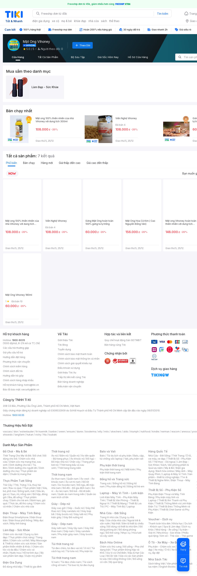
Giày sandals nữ (70, 511)
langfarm (20, 434)
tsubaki (52, 434)
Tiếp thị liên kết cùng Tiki (72, 377)
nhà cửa (93, 21)
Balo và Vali (108, 451)
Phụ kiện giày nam (68, 534)
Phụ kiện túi (86, 551)
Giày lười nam (58, 528)
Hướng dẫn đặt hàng (14, 357)
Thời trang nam (61, 474)
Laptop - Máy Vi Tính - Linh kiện (121, 493)
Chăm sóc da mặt (13, 534)
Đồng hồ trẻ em (135, 486)
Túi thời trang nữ (62, 544)
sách (104, 21)
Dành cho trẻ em (19, 500)
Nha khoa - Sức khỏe (168, 532)
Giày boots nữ (64, 514)
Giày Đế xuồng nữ (73, 517)
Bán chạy (29, 162)
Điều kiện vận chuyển (69, 386)
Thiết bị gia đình (33, 566)
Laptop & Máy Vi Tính (174, 474)
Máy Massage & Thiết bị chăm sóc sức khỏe (25, 542)
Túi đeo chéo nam (71, 562)
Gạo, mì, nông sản (21, 494)
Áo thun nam (58, 478)
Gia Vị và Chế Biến (116, 552)
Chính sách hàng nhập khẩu (18, 380)
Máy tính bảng (18, 523)
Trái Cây (7, 484)
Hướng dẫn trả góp (13, 375)
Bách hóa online (165, 471)
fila (45, 434)
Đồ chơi (37, 455)
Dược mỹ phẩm (33, 555)
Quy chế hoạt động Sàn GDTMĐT (123, 340)
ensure (71, 431)
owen (62, 431)
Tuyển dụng (64, 349)
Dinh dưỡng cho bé (20, 464)
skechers (116, 431)
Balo (102, 455)
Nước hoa (15, 552)
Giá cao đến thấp (97, 162)
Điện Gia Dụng (12, 562)
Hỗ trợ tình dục (31, 552)
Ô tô (167, 549)
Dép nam (69, 531)
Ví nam (55, 562)
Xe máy (158, 549)
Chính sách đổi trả (13, 371)
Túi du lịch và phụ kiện (119, 455)
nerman (165, 431)
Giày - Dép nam (61, 523)
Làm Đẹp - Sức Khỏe (16, 530)
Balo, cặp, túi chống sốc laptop (122, 457)
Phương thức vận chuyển (16, 361)
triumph (134, 431)
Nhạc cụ (125, 532)
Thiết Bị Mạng (119, 503)
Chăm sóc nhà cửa (23, 506)
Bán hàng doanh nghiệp (71, 381)
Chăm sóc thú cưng (110, 546)
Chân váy (75, 461)
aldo (125, 431)
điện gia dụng (41, 21)
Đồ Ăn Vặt (112, 555)
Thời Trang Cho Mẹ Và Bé (17, 455)
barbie (53, 431)
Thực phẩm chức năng (21, 537)
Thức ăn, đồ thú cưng (20, 503)
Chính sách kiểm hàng (15, 366)
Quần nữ (74, 455)
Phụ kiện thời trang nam (120, 471)
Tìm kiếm (162, 13)
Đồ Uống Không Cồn (120, 558)
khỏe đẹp (80, 21)
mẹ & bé (66, 21)
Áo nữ (54, 455)
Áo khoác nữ (77, 458)
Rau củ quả (15, 488)
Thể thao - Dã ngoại (164, 461)
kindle (155, 431)
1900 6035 (18, 415)
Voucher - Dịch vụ (160, 519)
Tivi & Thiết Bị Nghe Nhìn (167, 479)
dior (16, 431)
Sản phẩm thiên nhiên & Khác (22, 545)
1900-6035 (18, 340)
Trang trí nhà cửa (109, 517)
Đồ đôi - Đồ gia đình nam (76, 488)
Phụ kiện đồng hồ (116, 486)
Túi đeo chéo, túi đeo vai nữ (66, 548)
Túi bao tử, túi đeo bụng (81, 565)
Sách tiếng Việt (156, 563)
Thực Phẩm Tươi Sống (17, 480)
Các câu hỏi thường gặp (16, 347)
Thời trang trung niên (69, 468)
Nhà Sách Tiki (157, 559)
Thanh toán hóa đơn (159, 523)
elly (100, 431)
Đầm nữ (64, 455)
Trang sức (105, 483)
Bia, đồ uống (15, 497)
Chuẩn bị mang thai (20, 474)
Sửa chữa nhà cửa (116, 520)
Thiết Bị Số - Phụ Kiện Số (164, 490)
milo (106, 431)
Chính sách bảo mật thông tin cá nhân (78, 358)
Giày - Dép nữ (60, 503)
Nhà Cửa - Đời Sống (113, 513)
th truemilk (42, 431)
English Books (167, 566)
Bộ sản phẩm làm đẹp (23, 554)
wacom (175, 431)
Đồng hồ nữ (119, 483)
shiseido (8, 434)
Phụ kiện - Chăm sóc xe (161, 546)
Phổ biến (11, 162)
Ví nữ (86, 548)
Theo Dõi (82, 45)
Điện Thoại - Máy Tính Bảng (21, 513)
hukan (30, 434)
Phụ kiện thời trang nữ (112, 469)
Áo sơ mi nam (73, 481)
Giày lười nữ (80, 514)
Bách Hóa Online (111, 542)
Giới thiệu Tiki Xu (67, 372)
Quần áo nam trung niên (71, 494)
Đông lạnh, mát (26, 491)
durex (80, 431)
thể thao (114, 21)
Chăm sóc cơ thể (19, 540)
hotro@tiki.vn (31, 384)
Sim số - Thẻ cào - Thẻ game (176, 535)
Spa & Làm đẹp (172, 526)
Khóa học (177, 523)
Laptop (131, 506)
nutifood (145, 431)
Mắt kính (130, 469)
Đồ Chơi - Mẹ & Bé (15, 451)
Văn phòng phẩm (176, 563)
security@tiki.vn (30, 389)
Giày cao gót (58, 508)
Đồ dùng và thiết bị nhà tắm (122, 526)
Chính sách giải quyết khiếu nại (75, 363)
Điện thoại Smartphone (15, 517)
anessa (186, 431)
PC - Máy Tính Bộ (115, 506)
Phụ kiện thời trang (112, 465)
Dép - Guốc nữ (76, 508)
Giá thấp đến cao (69, 162)
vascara (7, 431)
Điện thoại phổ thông (20, 520)
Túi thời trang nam (63, 557)
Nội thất (116, 523)
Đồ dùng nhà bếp (12, 566)
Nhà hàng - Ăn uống (167, 529)
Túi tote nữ (72, 551)
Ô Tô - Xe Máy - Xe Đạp (164, 542)
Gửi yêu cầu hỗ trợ (13, 352)
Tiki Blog (63, 344)
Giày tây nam (75, 528)
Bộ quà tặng (116, 562)
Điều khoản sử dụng (69, 367)
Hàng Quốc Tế (157, 451)
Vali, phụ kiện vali (133, 458)
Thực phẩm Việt (32, 488)
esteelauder (27, 431)
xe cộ (55, 21)
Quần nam (72, 478)
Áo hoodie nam (66, 484)
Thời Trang (178, 455)
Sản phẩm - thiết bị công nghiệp (170, 476)
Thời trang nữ (60, 451)
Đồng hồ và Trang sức (114, 479)
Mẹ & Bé (169, 468)
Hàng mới (47, 162)
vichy (38, 434)
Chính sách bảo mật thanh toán (75, 354)
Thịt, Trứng (20, 484)
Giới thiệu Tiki (65, 340)
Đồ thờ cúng (112, 532)
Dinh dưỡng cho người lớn (23, 468)
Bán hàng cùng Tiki (115, 344)
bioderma (90, 431)
